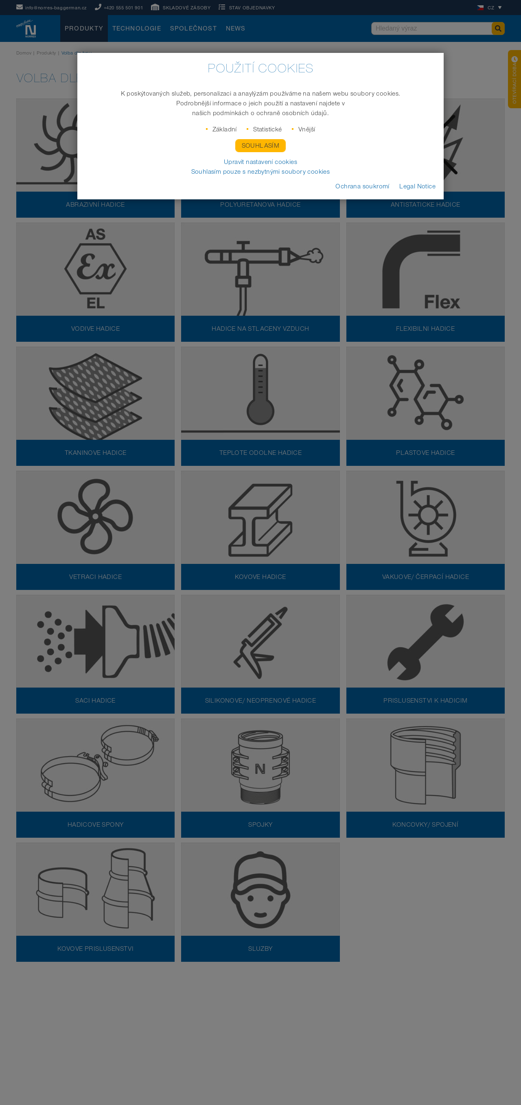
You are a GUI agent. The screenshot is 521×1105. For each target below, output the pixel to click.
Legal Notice (417, 186)
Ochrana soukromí (362, 186)
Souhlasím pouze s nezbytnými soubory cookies (260, 171)
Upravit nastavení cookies (260, 162)
